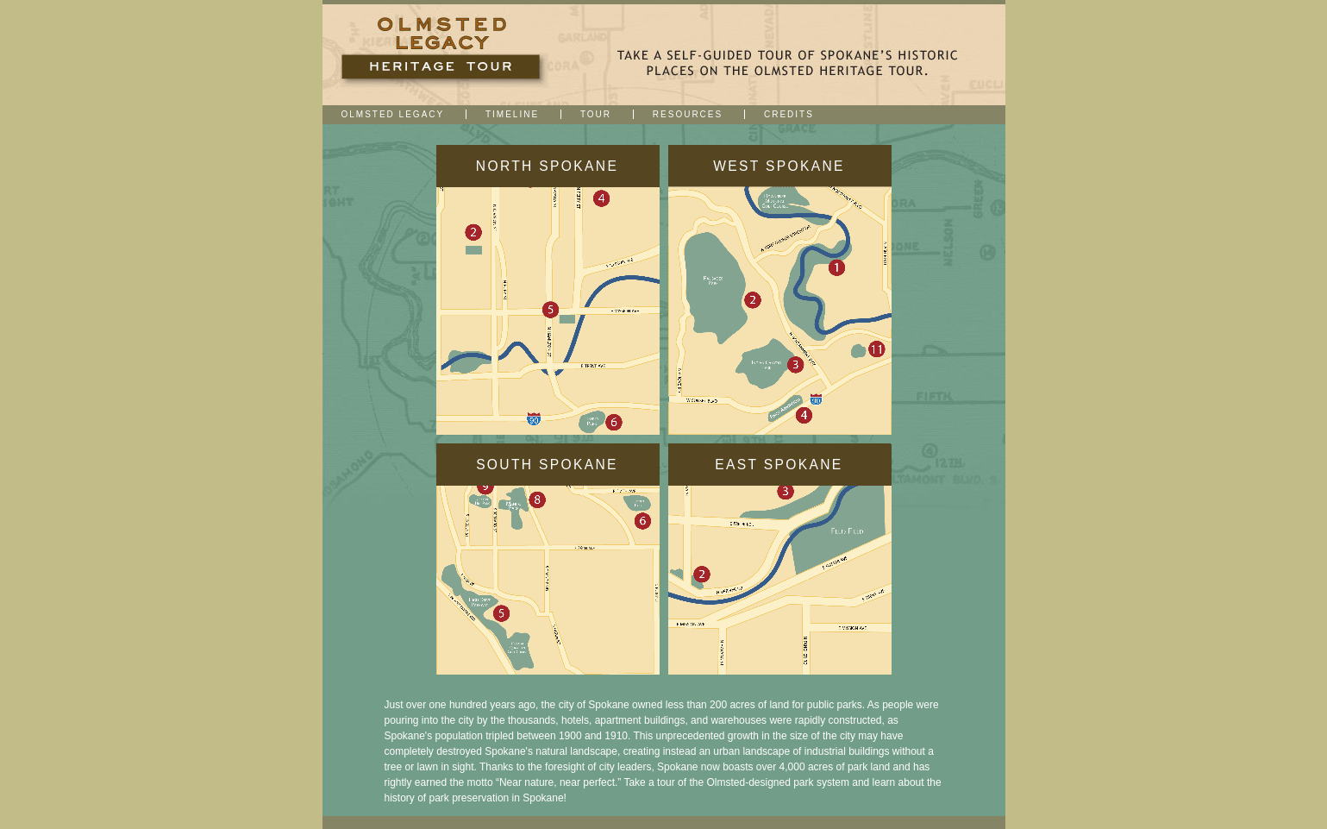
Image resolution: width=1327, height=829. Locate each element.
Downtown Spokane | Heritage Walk (442, 54)
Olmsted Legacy (393, 114)
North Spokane (547, 166)
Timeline (512, 114)
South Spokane (547, 464)
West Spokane (779, 166)
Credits (789, 114)
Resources (688, 114)
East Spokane (778, 464)
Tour (595, 114)
